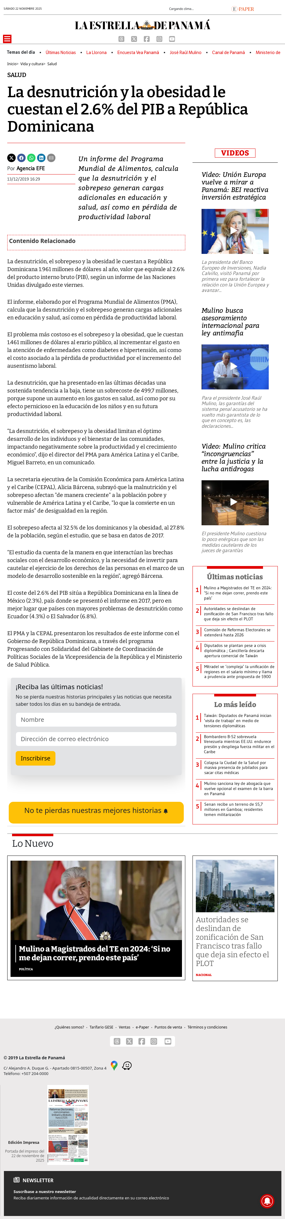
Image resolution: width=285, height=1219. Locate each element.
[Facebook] (147, 38)
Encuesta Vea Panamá (138, 52)
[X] (134, 38)
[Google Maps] (114, 1065)
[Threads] (122, 38)
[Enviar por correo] (51, 157)
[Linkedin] (41, 157)
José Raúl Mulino (186, 52)
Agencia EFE (31, 168)
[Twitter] (11, 157)
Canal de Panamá (228, 52)
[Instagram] (160, 38)
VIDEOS (235, 153)
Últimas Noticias (61, 52)
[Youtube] (172, 38)
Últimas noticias (235, 577)
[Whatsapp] (31, 157)
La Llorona (96, 52)
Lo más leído (235, 704)
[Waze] (127, 1065)
